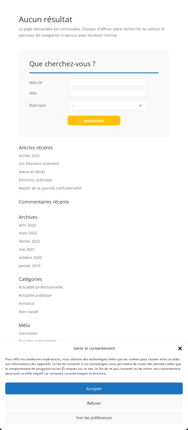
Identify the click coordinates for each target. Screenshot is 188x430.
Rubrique (37, 105)
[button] (180, 348)
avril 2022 (27, 225)
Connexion (28, 333)
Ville (33, 93)
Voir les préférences (94, 417)
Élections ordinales (35, 179)
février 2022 (29, 241)
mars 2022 (28, 232)
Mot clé (35, 82)
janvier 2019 (29, 265)
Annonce (26, 303)
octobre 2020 (30, 257)
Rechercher (94, 120)
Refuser (94, 403)
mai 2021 (27, 249)
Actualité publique (35, 295)
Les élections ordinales (39, 163)
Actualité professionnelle (41, 287)
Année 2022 (29, 155)
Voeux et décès (32, 171)
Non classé (28, 311)
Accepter (94, 388)
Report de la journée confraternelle (50, 188)
